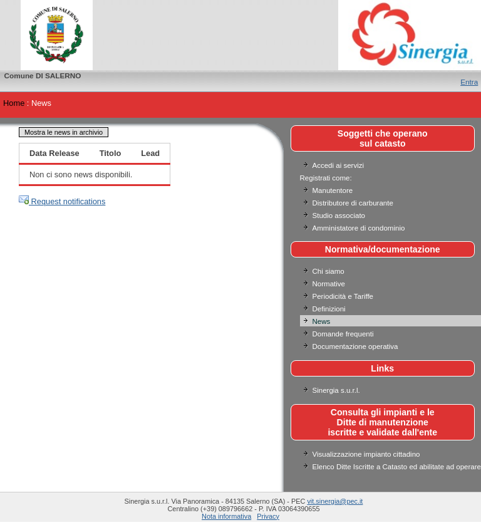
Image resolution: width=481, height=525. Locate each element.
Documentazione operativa (355, 346)
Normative (329, 284)
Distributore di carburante (353, 203)
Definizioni (329, 309)
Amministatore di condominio (359, 228)
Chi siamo (328, 271)
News (322, 321)
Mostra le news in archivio (63, 132)
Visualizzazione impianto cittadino (366, 454)
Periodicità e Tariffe (344, 296)
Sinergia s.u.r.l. (336, 390)
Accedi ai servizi (339, 165)
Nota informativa (226, 516)
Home (13, 103)
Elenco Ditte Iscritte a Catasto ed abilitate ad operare (397, 466)
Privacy (268, 516)
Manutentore (333, 190)
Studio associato (339, 215)
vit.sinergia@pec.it (335, 501)
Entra (469, 82)
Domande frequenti (343, 334)
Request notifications (62, 201)
